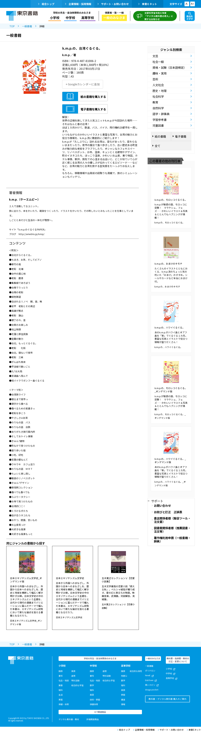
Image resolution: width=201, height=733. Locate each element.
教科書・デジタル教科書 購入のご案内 (167, 698)
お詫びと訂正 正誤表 (168, 512)
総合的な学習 (77, 685)
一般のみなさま (114, 17)
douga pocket (151, 689)
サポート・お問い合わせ (113, 4)
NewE (149, 675)
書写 (61, 675)
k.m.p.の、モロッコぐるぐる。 (171, 199)
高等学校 (87, 17)
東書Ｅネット (147, 4)
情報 (123, 704)
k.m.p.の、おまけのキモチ (168, 263)
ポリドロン (150, 670)
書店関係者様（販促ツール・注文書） (172, 519)
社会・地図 (64, 680)
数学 (92, 685)
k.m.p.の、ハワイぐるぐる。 (170, 327)
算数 (61, 685)
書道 (123, 699)
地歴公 (124, 675)
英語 (73, 671)
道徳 (73, 675)
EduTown (151, 680)
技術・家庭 (95, 699)
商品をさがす (189, 16)
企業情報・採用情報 (78, 4)
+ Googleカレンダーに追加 (83, 84)
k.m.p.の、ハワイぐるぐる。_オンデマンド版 (170, 460)
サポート (157, 501)
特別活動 (75, 680)
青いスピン (152, 684)
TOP (12, 26)
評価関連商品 (93, 719)
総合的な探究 (136, 671)
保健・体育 (64, 704)
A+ (192, 4)
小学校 (54, 17)
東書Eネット (194, 729)
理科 (61, 690)
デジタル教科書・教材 (69, 719)
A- (187, 4)
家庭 (61, 699)
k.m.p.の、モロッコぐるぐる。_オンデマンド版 (171, 389)
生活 (61, 694)
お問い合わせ (162, 505)
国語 (61, 671)
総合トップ (46, 4)
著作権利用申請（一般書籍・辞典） (172, 539)
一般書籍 (27, 26)
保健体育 (94, 704)
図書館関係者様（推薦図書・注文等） (172, 529)
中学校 (70, 17)
